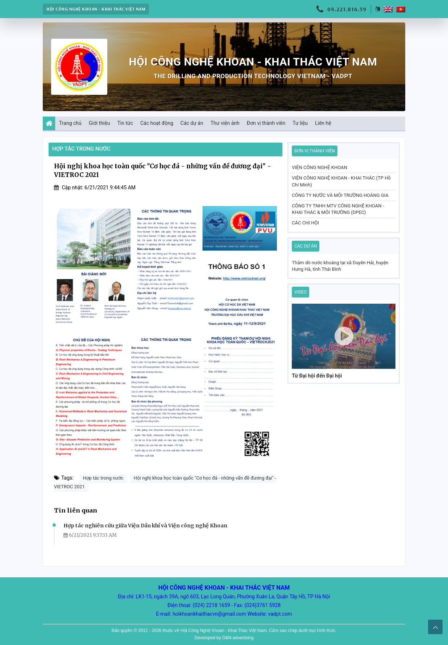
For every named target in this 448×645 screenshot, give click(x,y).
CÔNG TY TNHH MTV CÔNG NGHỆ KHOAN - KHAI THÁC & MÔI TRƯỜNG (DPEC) (338, 209)
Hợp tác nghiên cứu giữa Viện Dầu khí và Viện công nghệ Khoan (145, 525)
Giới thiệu (99, 123)
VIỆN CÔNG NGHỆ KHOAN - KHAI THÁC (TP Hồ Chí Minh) (341, 181)
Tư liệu (300, 123)
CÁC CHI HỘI (305, 222)
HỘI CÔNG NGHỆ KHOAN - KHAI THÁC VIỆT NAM (95, 9)
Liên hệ (323, 123)
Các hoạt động (156, 123)
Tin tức (125, 123)
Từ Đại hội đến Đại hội (317, 376)
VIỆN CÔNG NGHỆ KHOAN (319, 167)
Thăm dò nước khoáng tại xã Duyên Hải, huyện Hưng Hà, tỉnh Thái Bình (340, 266)
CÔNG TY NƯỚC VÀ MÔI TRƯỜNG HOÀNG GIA (340, 195)
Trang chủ (68, 123)
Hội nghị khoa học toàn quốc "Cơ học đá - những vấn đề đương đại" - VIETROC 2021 (165, 482)
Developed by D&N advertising (223, 637)
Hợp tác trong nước (81, 149)
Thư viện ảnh (225, 123)
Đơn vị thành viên (266, 123)
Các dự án (192, 123)
